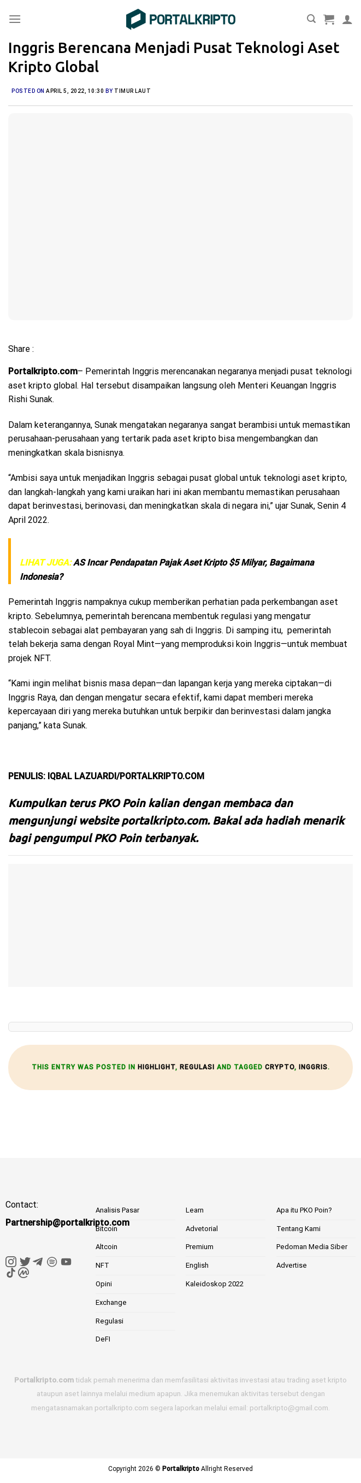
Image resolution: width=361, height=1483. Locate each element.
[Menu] (14, 18)
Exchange (111, 1302)
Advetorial (202, 1229)
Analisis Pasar (117, 1210)
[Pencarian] (311, 19)
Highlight (156, 1067)
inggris (313, 1067)
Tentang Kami (298, 1229)
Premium (200, 1247)
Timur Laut (132, 91)
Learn (195, 1210)
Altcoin (106, 1247)
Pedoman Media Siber (311, 1247)
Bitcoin (106, 1229)
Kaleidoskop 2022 (215, 1284)
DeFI (103, 1339)
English (197, 1265)
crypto (279, 1067)
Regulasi (197, 1067)
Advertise (291, 1265)
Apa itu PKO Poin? (304, 1210)
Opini (104, 1284)
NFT (102, 1265)
